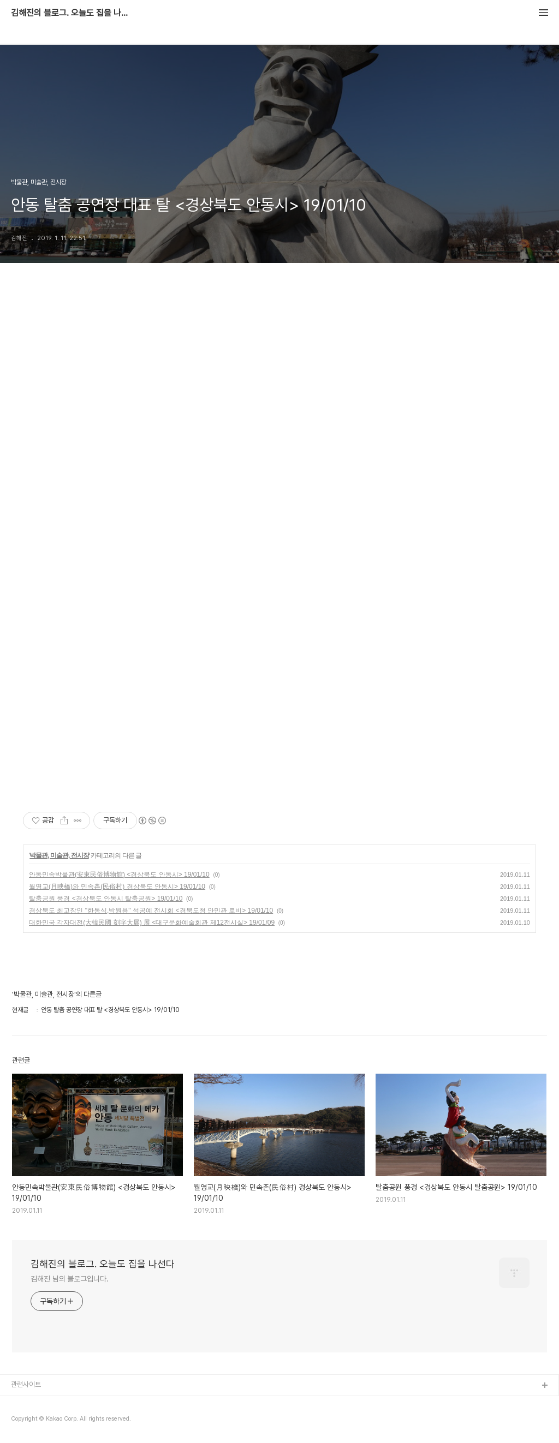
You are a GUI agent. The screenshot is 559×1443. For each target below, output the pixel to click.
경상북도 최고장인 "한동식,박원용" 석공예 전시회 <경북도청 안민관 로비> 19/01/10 (151, 910)
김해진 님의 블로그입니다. (70, 1278)
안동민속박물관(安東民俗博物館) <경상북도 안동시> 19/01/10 (119, 874)
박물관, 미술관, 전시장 (58, 855)
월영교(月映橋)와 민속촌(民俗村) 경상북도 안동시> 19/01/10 (117, 886)
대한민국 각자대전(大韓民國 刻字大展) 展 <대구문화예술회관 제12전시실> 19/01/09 (152, 922)
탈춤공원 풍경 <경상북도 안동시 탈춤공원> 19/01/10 (105, 898)
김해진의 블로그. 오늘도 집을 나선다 (71, 13)
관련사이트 (26, 1384)
